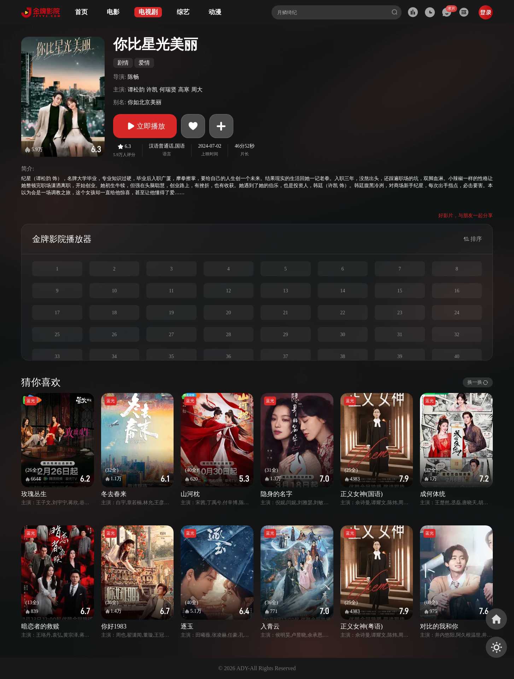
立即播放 (145, 126)
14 (342, 290)
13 (285, 290)
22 (342, 312)
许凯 (152, 90)
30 (342, 334)
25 (57, 334)
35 (171, 356)
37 (285, 356)
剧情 (123, 63)
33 (57, 356)
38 (342, 356)
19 (171, 312)
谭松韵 (136, 90)
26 (114, 334)
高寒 (183, 90)
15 (399, 290)
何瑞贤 (167, 90)
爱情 (144, 63)
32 (456, 334)
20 (228, 312)
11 (171, 290)
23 (399, 312)
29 (285, 334)
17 (57, 312)
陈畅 (133, 77)
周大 (197, 90)
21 (285, 312)
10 (114, 290)
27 (171, 334)
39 (399, 356)
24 (456, 312)
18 (114, 312)
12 (228, 290)
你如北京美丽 (145, 102)
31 (399, 334)
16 (456, 290)
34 (114, 356)
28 (228, 334)
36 (228, 356)
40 (456, 356)
